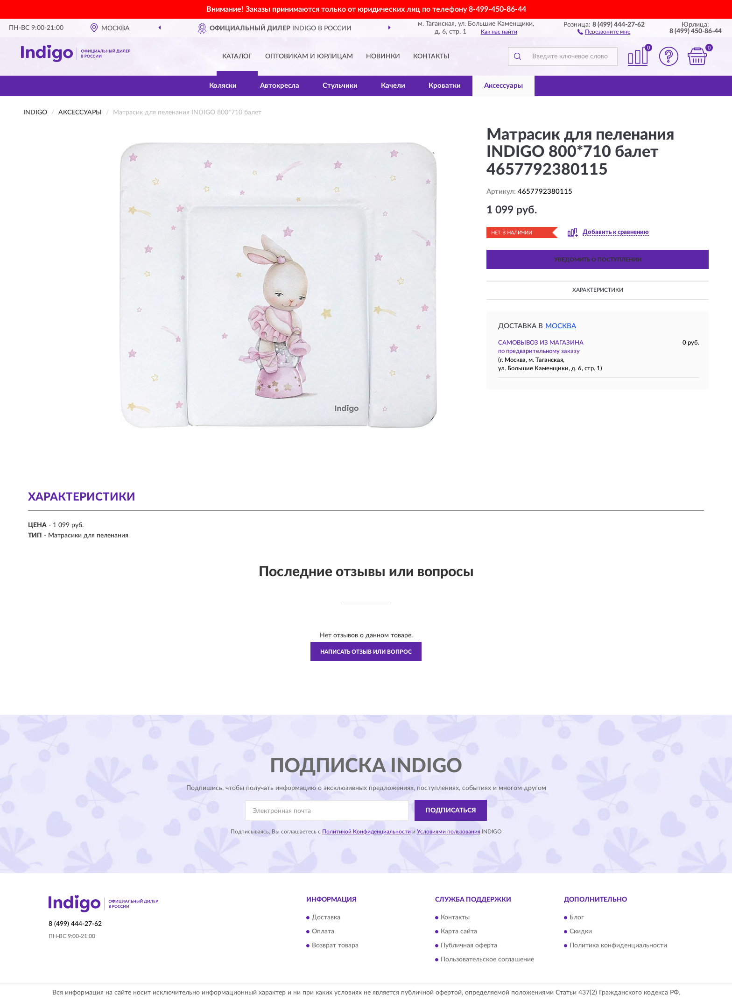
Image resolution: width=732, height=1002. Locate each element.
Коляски (223, 85)
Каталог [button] (237, 56)
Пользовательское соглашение (487, 960)
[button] (603, 31)
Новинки (383, 56)
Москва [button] (560, 326)
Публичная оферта (469, 946)
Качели (393, 85)
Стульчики (340, 85)
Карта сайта (459, 932)
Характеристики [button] (597, 290)
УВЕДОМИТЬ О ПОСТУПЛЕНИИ (597, 259)
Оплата (323, 932)
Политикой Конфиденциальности (366, 831)
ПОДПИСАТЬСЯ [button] (450, 810)
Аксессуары (503, 85)
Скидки (581, 932)
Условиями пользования (448, 831)
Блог (577, 918)
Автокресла (279, 85)
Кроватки (445, 85)
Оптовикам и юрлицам (309, 56)
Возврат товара (335, 946)
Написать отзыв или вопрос (366, 652)
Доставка (326, 918)
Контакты (431, 56)
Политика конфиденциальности (618, 946)
